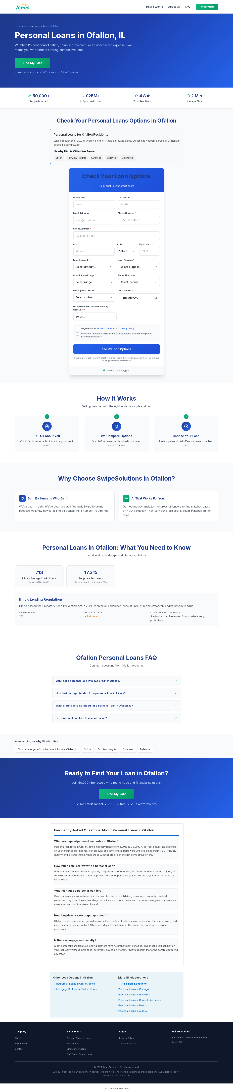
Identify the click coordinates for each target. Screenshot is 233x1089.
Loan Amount (81, 259)
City (76, 244)
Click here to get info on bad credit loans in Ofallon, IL (47, 748)
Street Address (82, 228)
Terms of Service (105, 327)
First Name (80, 197)
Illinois (46, 26)
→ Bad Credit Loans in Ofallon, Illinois (74, 982)
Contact (19, 1047)
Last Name (124, 197)
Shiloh (59, 157)
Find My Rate (207, 6)
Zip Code (145, 244)
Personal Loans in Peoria (132, 1004)
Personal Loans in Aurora (132, 1009)
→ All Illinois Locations (132, 982)
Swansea (96, 157)
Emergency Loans (76, 1047)
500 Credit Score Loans (79, 1053)
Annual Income (127, 274)
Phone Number (127, 213)
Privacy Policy (127, 327)
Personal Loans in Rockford (134, 993)
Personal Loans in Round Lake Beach (139, 998)
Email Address (82, 213)
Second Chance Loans (79, 1037)
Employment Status (85, 289)
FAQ (187, 6)
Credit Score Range (84, 274)
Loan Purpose (126, 259)
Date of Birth (125, 289)
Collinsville (127, 157)
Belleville (112, 157)
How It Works (154, 6)
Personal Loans (32, 26)
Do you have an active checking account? (90, 307)
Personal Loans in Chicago (133, 988)
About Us (174, 6)
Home (18, 26)
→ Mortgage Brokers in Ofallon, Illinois (75, 988)
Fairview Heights (77, 157)
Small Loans (73, 1042)
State (120, 244)
